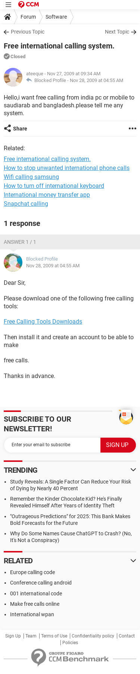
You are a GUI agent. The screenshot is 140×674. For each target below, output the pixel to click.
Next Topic (117, 32)
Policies (70, 642)
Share (20, 129)
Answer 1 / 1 (20, 242)
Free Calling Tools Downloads (43, 321)
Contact (127, 636)
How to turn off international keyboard (54, 185)
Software (56, 17)
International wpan (32, 614)
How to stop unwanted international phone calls (67, 167)
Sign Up (13, 636)
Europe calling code (32, 572)
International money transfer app (47, 194)
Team (31, 636)
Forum (28, 17)
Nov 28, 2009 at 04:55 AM (96, 80)
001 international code (36, 593)
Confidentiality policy (93, 636)
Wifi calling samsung (31, 176)
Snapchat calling (26, 203)
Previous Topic (27, 32)
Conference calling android (41, 583)
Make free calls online (34, 604)
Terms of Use (54, 636)
